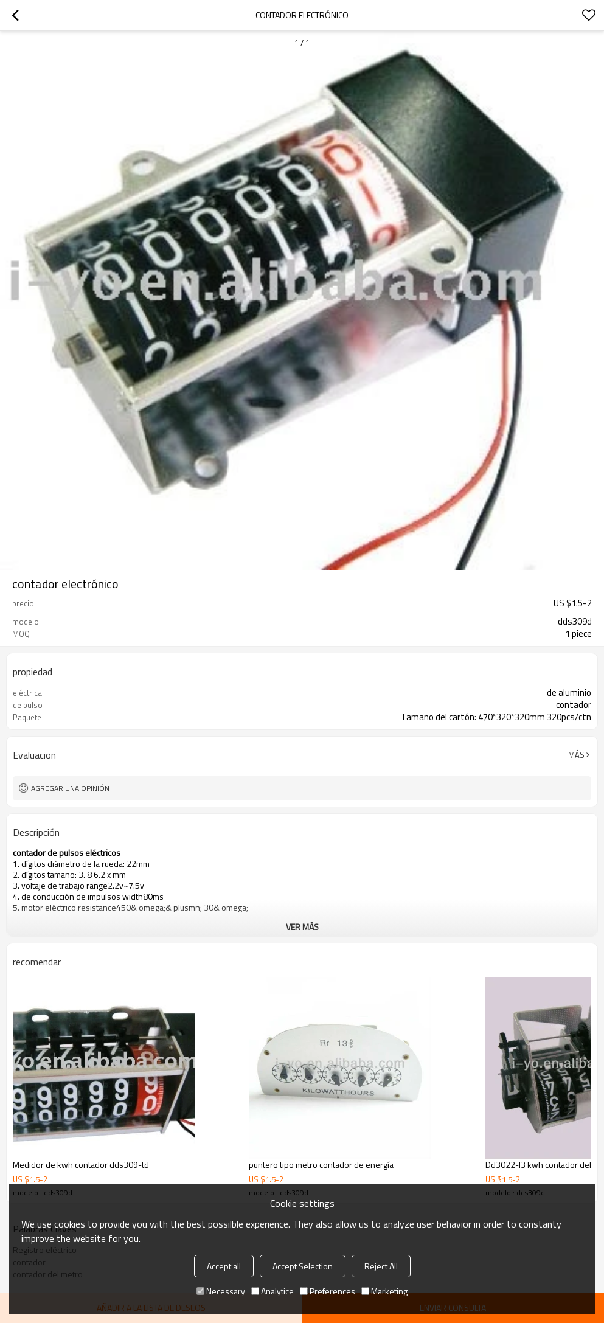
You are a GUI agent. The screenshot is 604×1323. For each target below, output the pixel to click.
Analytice (272, 1291)
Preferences (327, 1291)
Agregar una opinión (70, 788)
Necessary (220, 1291)
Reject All (381, 1266)
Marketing (384, 1291)
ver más (302, 926)
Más (576, 755)
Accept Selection (302, 1266)
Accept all (224, 1266)
